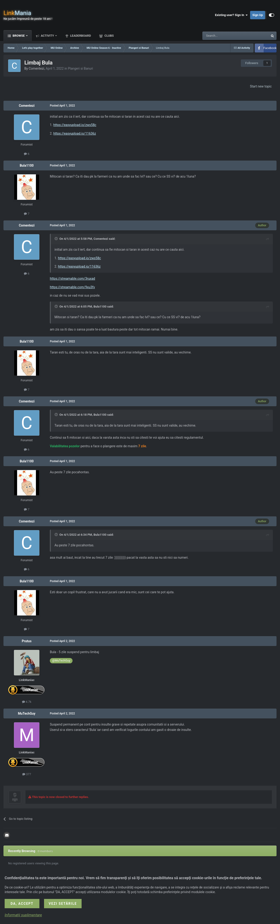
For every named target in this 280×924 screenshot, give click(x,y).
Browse (18, 35)
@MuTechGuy (61, 660)
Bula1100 (27, 165)
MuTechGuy (26, 713)
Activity (47, 35)
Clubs (109, 35)
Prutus (27, 641)
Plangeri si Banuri (80, 68)
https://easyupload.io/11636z (74, 133)
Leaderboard (80, 35)
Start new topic (261, 86)
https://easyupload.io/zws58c (74, 125)
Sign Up (257, 15)
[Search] (224, 36)
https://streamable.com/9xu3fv (72, 287)
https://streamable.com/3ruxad (72, 278)
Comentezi (36, 68)
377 (26, 774)
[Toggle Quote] (56, 238)
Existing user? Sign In (231, 15)
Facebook (270, 48)
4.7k (27, 702)
